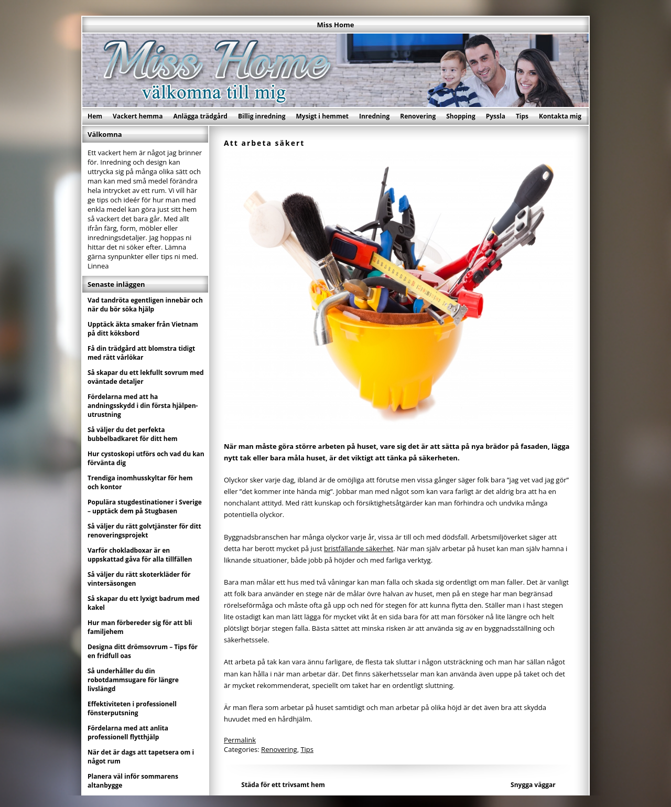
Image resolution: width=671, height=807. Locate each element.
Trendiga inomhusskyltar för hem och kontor (140, 482)
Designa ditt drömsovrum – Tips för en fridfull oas (143, 651)
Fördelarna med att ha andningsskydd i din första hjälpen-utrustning (143, 405)
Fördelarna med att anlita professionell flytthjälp (128, 732)
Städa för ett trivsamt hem (283, 784)
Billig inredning (262, 116)
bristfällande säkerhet (358, 548)
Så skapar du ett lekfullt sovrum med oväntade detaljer (146, 377)
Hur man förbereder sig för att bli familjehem (140, 627)
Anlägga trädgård (200, 116)
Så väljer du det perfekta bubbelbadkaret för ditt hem (133, 434)
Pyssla (495, 116)
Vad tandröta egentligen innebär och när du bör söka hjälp (145, 305)
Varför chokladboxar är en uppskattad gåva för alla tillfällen (140, 555)
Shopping (460, 116)
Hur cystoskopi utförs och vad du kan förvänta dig (146, 458)
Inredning (374, 116)
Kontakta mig (560, 116)
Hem (95, 116)
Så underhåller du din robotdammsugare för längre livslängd (133, 679)
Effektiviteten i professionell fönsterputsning (132, 708)
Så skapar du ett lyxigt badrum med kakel (144, 603)
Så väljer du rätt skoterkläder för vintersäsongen (139, 579)
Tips (522, 116)
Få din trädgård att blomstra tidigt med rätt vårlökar (141, 353)
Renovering (418, 116)
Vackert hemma (138, 116)
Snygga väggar (533, 784)
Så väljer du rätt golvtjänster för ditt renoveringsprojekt (144, 531)
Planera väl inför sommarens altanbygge (133, 781)
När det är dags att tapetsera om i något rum (141, 757)
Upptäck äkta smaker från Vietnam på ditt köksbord (143, 329)
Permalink (240, 740)
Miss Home (335, 24)
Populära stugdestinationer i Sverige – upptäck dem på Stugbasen (145, 506)
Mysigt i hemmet (322, 116)
